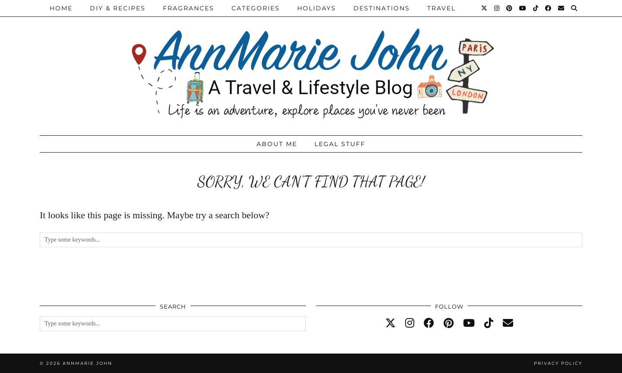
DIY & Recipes (118, 8)
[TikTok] (536, 8)
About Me (277, 144)
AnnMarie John (87, 363)
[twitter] (390, 323)
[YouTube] (523, 8)
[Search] (574, 8)
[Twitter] (484, 8)
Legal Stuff (339, 144)
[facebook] (429, 323)
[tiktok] (488, 323)
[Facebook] (548, 8)
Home (61, 8)
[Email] (561, 8)
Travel (441, 8)
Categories (256, 8)
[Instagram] (497, 8)
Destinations (381, 8)
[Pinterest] (509, 8)
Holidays (316, 8)
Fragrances (188, 8)
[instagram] (409, 323)
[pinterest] (449, 323)
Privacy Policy (558, 363)
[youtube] (469, 323)
